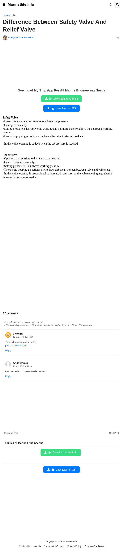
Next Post (114, 433)
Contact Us (24, 546)
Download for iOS (63, 108)
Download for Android (63, 98)
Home (5, 15)
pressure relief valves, (16, 345)
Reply (8, 350)
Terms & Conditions (94, 546)
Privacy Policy (74, 546)
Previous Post (11, 433)
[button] (4, 4)
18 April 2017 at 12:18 (22, 366)
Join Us (37, 546)
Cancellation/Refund (54, 546)
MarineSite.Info (21, 4)
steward (18, 333)
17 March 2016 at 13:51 (23, 337)
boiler (13, 15)
